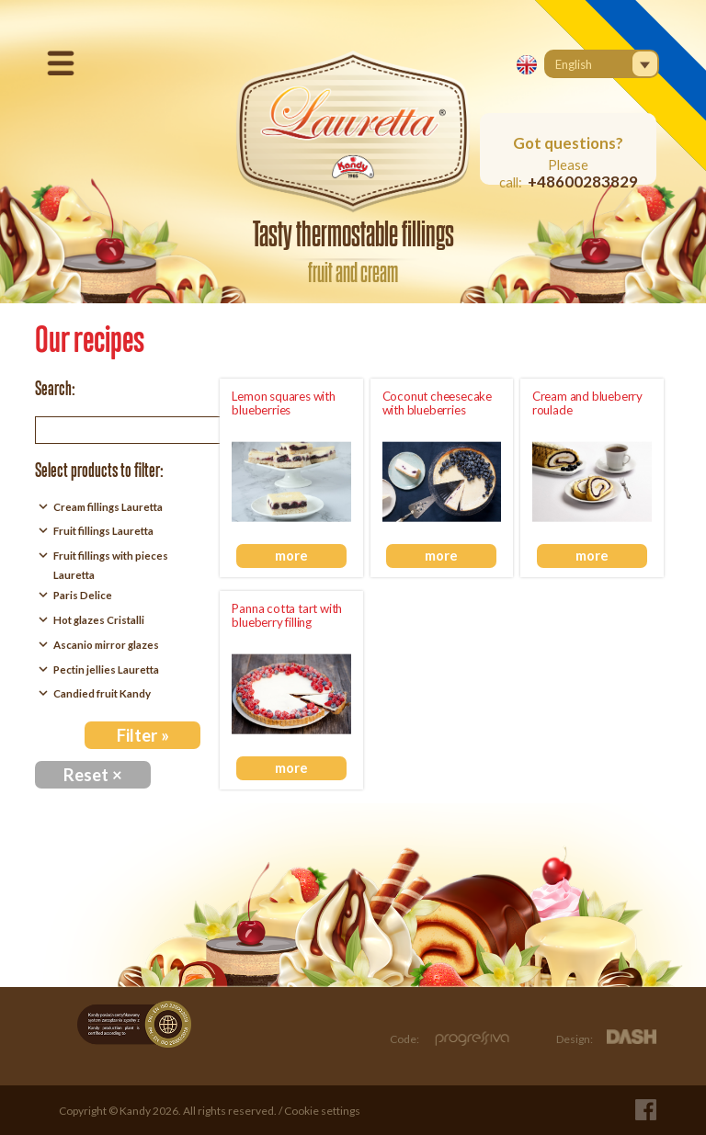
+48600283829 (583, 181)
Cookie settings (322, 1111)
